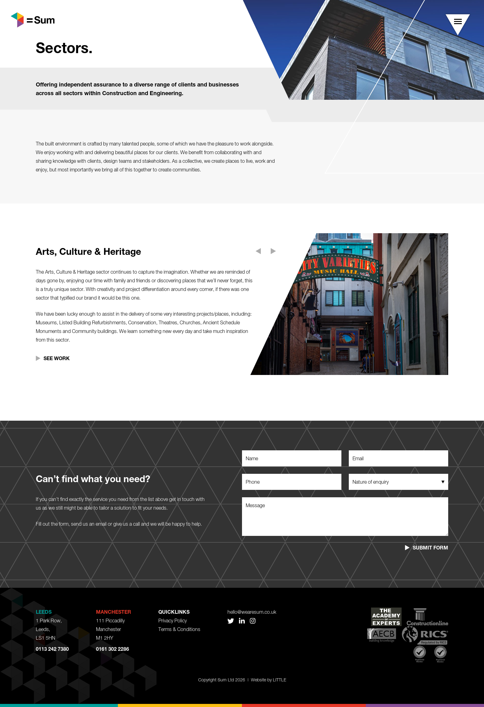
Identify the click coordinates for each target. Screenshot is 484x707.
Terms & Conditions (179, 629)
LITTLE (279, 679)
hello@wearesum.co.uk (251, 612)
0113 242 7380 (52, 649)
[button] (458, 24)
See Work (57, 358)
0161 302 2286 (112, 649)
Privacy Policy (172, 620)
